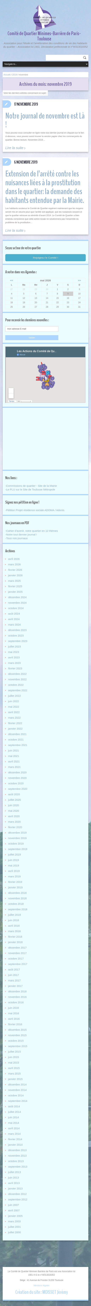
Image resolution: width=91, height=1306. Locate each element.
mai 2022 (13, 706)
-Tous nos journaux (16, 538)
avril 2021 (14, 761)
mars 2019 (14, 876)
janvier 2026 (15, 575)
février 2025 (15, 586)
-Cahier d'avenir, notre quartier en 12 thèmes (31, 530)
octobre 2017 (16, 958)
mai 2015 (13, 1062)
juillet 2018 (14, 914)
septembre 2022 (17, 690)
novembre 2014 (17, 1089)
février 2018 (15, 936)
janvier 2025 (15, 591)
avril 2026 (14, 558)
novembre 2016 (17, 996)
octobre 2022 (16, 684)
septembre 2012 (17, 1199)
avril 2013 (14, 1182)
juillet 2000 (14, 1232)
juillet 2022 (14, 695)
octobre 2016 (16, 1002)
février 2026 (15, 569)
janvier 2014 (15, 1144)
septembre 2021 (17, 745)
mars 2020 (14, 821)
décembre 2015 (17, 1029)
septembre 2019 (17, 849)
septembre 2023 (17, 640)
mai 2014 (13, 1122)
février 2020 (15, 827)
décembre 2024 (17, 597)
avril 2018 (14, 925)
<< (11, 280)
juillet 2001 (14, 1226)
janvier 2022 (15, 728)
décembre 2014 (17, 1084)
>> (79, 280)
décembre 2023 (17, 630)
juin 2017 (13, 974)
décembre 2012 (17, 1193)
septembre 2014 (17, 1100)
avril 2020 (14, 816)
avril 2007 (14, 1210)
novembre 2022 (17, 679)
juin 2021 (13, 750)
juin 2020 (13, 805)
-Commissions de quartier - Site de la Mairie (31, 485)
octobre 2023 (16, 635)
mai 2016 (13, 1013)
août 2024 (14, 613)
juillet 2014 (14, 1111)
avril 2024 (14, 619)
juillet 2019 (14, 854)
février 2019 (15, 881)
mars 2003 (14, 1221)
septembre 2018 (17, 909)
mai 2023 (13, 651)
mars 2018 (14, 931)
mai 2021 (13, 755)
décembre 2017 (17, 947)
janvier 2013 (15, 1188)
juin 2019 (13, 859)
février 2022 (15, 723)
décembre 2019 (17, 832)
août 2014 (14, 1106)
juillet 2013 (14, 1172)
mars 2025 (14, 580)
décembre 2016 (17, 991)
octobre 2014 (16, 1095)
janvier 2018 (15, 942)
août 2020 (14, 794)
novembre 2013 (17, 1155)
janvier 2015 (15, 1078)
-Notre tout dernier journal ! (21, 534)
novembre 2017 (17, 953)
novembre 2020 (17, 777)
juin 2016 (13, 1007)
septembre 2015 (17, 1046)
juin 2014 (13, 1117)
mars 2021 (14, 766)
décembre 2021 (17, 734)
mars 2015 (14, 1073)
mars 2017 (14, 980)
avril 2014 (14, 1128)
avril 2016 (14, 1018)
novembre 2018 (17, 898)
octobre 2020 (16, 783)
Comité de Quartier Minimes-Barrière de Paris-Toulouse (44, 36)
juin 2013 (13, 1177)
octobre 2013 (16, 1161)
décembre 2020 (17, 772)
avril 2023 (14, 657)
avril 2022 (14, 712)
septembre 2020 (17, 788)
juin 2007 (13, 1204)
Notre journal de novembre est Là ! (45, 120)
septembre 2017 (17, 964)
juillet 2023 (14, 646)
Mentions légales (41, 1285)
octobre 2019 (16, 843)
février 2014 (15, 1139)
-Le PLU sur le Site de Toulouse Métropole (30, 489)
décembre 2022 (17, 673)
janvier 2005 (15, 1215)
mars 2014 (14, 1133)
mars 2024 (14, 624)
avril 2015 (14, 1068)
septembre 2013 (17, 1166)
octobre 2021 (16, 739)
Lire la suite (14, 148)
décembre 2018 (17, 892)
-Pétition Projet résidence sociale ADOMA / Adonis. (35, 510)
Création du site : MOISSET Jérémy (41, 1292)
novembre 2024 (17, 602)
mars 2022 (14, 717)
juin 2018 (13, 920)
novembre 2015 (17, 1035)
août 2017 (14, 969)
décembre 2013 (17, 1150)
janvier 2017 (15, 985)
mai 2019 (13, 865)
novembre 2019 (17, 838)
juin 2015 (13, 1057)
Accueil (7, 74)
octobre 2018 (16, 903)
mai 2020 (13, 810)
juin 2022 (13, 701)
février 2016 (15, 1024)
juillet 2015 (14, 1051)
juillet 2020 (14, 799)
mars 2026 (14, 564)
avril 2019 (14, 870)
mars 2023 (14, 662)
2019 (14, 74)
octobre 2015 (16, 1040)
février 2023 (15, 668)
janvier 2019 (15, 887)
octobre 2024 (16, 608)
